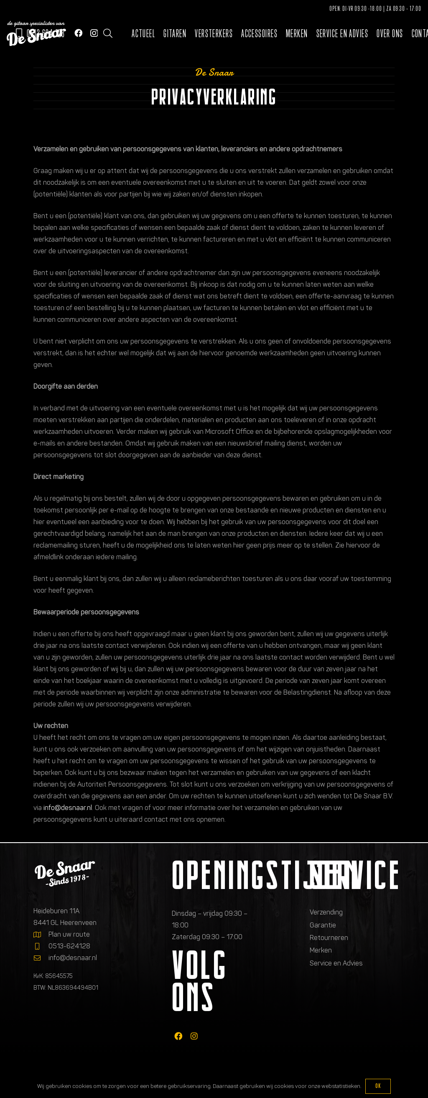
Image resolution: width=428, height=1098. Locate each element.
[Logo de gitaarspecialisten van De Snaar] (36, 33)
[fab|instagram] (194, 1036)
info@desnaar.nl (67, 808)
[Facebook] (78, 33)
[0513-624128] (40, 946)
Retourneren (329, 938)
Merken (321, 950)
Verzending (326, 912)
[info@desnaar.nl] (40, 958)
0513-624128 (69, 946)
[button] (108, 33)
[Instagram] (94, 33)
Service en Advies (336, 963)
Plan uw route (69, 934)
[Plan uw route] (40, 934)
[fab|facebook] (178, 1036)
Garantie (323, 925)
